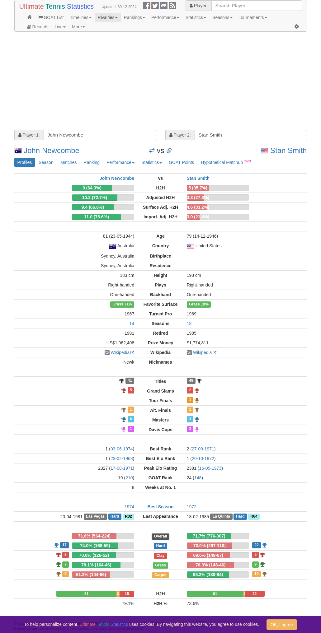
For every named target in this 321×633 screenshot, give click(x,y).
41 (130, 381)
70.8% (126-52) (94, 555)
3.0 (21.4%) (198, 216)
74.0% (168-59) (95, 545)
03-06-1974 (122, 448)
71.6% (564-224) (94, 535)
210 (129, 477)
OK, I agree (282, 624)
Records (38, 26)
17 (64, 545)
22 (256, 545)
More (78, 26)
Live (60, 26)
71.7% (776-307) (209, 535)
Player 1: (29, 135)
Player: (198, 5)
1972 (191, 506)
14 (132, 323)
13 (256, 574)
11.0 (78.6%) (96, 216)
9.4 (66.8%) (93, 207)
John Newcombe (51, 150)
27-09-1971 (203, 448)
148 (197, 477)
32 (255, 594)
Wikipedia (120, 352)
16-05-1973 (210, 468)
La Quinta (221, 516)
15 (127, 594)
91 (215, 594)
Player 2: (180, 135)
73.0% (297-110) (209, 545)
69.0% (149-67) (208, 555)
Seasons (222, 17)
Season (46, 162)
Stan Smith (288, 150)
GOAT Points (181, 162)
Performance (165, 17)
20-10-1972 (203, 458)
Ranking (92, 162)
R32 (128, 516)
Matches (68, 162)
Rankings (134, 17)
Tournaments (253, 17)
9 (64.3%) (92, 187)
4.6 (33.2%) (198, 207)
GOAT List (51, 17)
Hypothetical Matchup (226, 162)
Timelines (80, 17)
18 (189, 323)
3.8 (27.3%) (198, 197)
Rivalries (108, 17)
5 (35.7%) (197, 187)
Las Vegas (95, 516)
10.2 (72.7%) (94, 197)
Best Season (160, 506)
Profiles (24, 162)
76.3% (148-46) (211, 564)
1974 (129, 506)
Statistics (196, 17)
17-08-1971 (122, 468)
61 (86, 594)
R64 (253, 516)
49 (191, 381)
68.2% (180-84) (208, 574)
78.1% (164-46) (96, 564)
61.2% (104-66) (91, 574)
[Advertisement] (160, 81)
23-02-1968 (122, 458)
